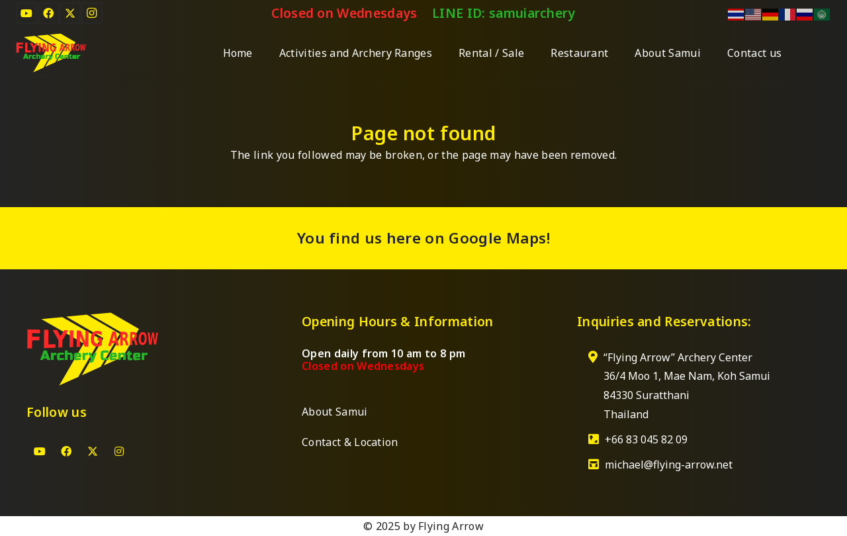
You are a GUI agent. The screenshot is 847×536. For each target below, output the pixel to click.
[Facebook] (48, 13)
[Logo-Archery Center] (51, 53)
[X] (70, 13)
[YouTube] (26, 13)
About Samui (335, 411)
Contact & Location (350, 442)
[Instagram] (92, 13)
